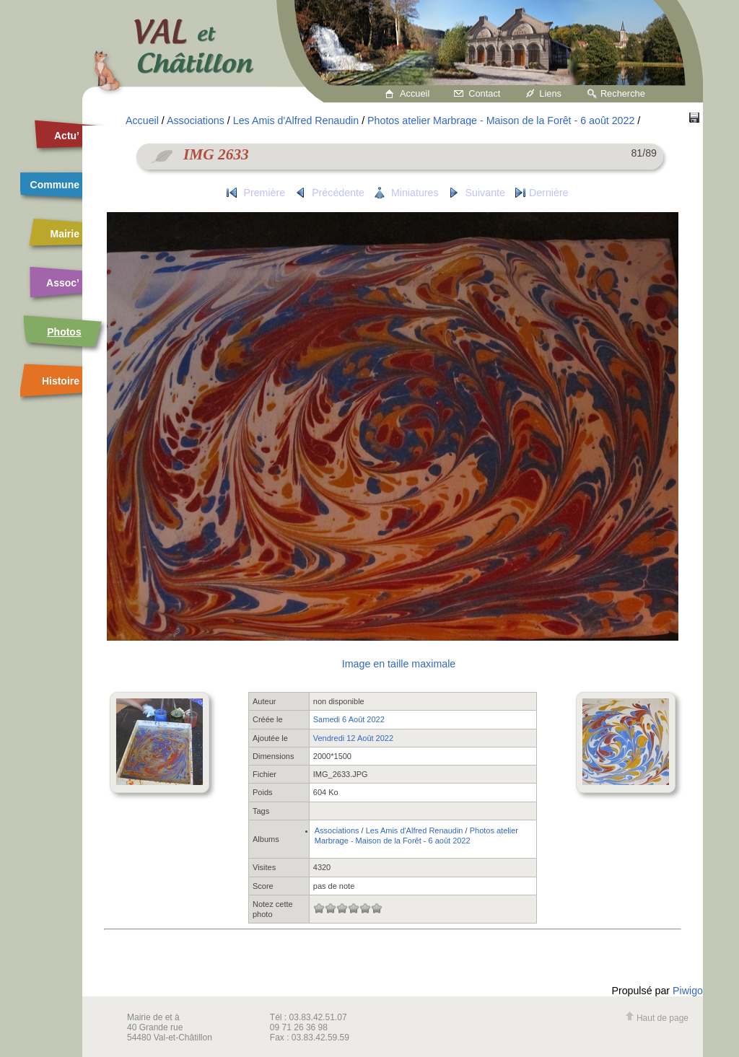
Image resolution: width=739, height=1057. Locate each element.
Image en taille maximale (398, 664)
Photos (64, 332)
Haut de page (656, 1018)
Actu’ (66, 135)
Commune (54, 184)
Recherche (622, 93)
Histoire (60, 381)
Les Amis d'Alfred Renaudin (296, 120)
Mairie (65, 234)
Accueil (414, 93)
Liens (550, 93)
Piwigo (688, 990)
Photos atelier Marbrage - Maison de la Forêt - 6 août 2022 (500, 120)
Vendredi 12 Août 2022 (353, 738)
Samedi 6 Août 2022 (349, 719)
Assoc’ (62, 283)
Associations (195, 120)
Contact (484, 93)
